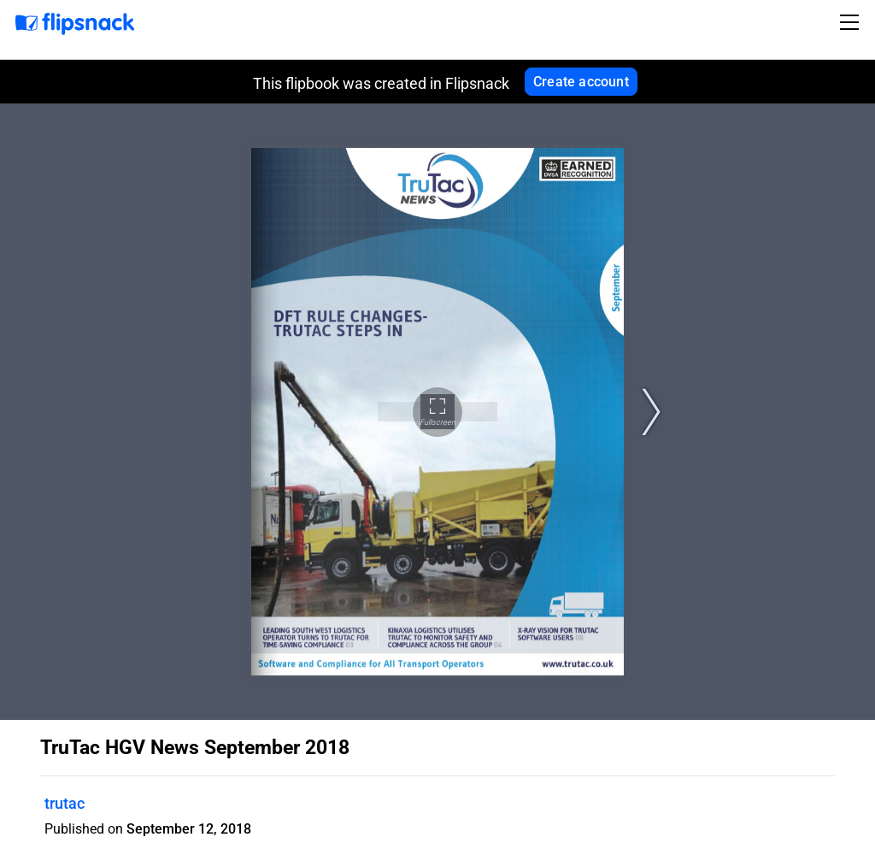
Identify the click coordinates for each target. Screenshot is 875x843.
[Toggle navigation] (852, 22)
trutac (64, 803)
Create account (581, 82)
